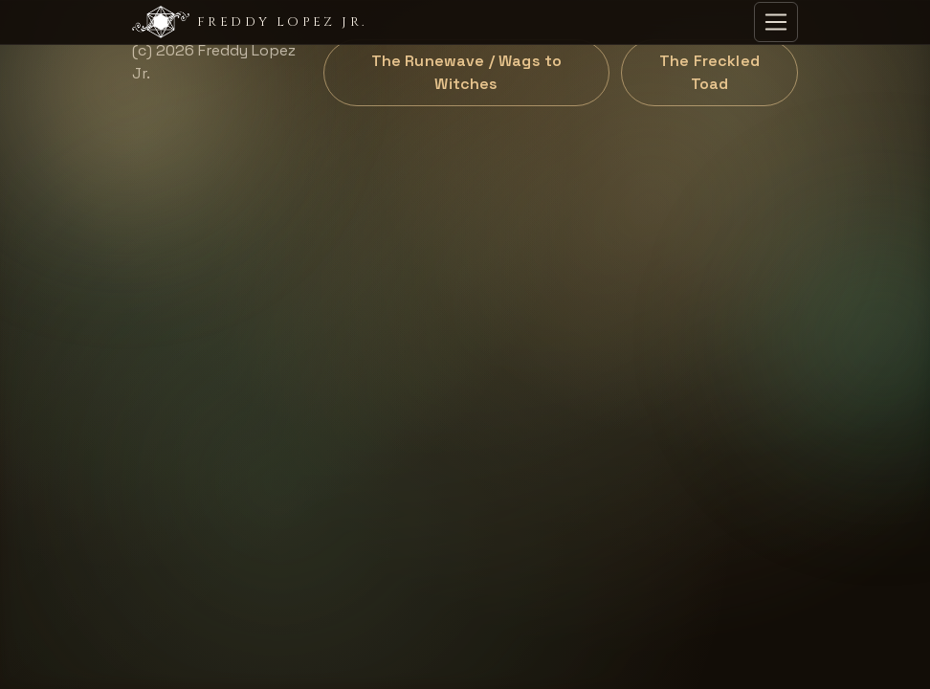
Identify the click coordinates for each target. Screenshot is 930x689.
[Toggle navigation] (776, 22)
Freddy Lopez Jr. (249, 22)
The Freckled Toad (709, 72)
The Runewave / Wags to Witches (467, 72)
